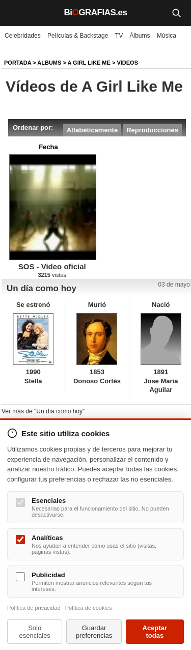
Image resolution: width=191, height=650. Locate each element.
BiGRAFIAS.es (95, 12)
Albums (49, 63)
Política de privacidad (34, 608)
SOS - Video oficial (52, 266)
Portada (17, 63)
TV (119, 35)
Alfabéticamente (92, 130)
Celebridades (23, 35)
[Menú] (15, 13)
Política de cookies (88, 608)
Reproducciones (152, 130)
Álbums (140, 35)
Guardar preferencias (94, 631)
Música (166, 35)
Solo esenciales (34, 631)
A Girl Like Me (89, 63)
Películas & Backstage (77, 35)
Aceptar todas (155, 631)
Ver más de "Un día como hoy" (43, 411)
